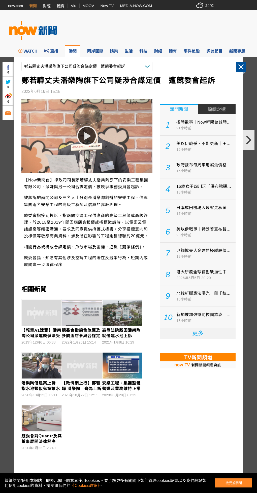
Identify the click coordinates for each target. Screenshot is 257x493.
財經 (47, 6)
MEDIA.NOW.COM (136, 6)
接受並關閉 (234, 483)
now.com (15, 6)
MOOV (88, 6)
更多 (197, 333)
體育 (61, 6)
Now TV (107, 6)
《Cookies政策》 (85, 485)
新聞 (33, 6)
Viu (73, 6)
